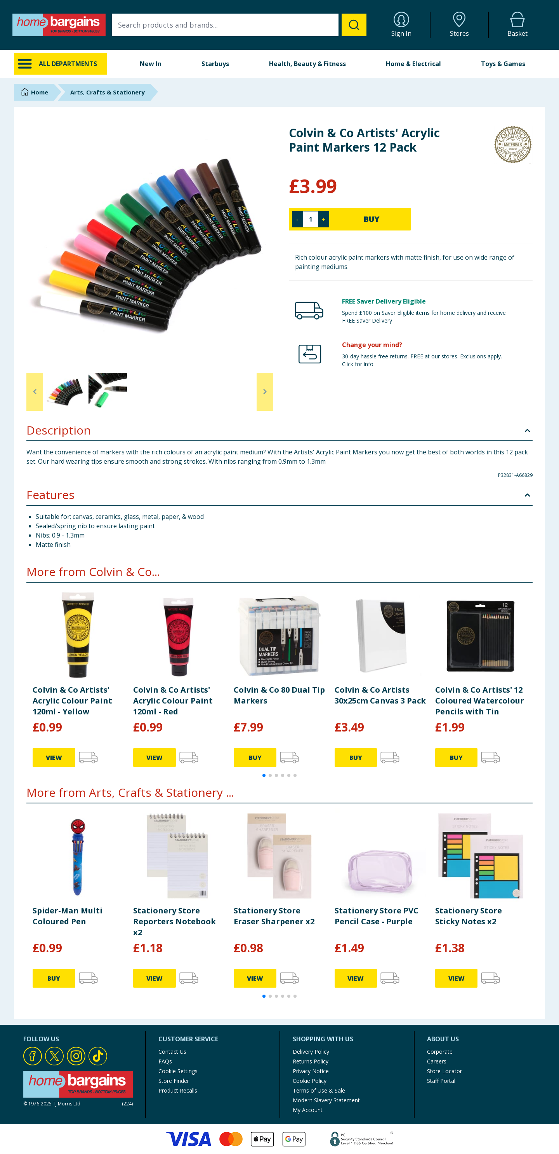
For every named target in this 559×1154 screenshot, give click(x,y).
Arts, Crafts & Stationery (107, 92)
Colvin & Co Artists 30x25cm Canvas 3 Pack (380, 695)
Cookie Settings (178, 1071)
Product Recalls (177, 1090)
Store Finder (173, 1080)
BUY (371, 219)
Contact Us (172, 1051)
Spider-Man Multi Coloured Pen (67, 916)
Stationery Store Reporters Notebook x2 (174, 921)
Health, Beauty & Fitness (307, 63)
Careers (436, 1061)
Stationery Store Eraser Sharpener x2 (274, 916)
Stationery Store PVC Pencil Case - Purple (376, 916)
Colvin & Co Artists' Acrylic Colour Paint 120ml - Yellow (72, 700)
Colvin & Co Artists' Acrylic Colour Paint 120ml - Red (173, 700)
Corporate (440, 1051)
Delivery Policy (311, 1051)
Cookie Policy (309, 1080)
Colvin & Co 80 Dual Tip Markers (279, 695)
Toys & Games (503, 63)
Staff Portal (441, 1080)
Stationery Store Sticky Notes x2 (468, 916)
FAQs (165, 1061)
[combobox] (239, 25)
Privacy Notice (311, 1071)
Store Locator (444, 1071)
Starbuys (215, 63)
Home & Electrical (413, 63)
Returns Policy (310, 1061)
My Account (308, 1110)
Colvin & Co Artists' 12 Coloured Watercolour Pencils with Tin (479, 700)
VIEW (54, 757)
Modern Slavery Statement (326, 1100)
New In (150, 63)
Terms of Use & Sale (319, 1090)
